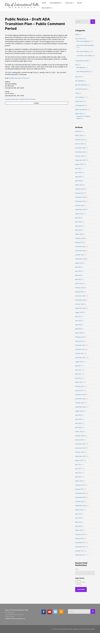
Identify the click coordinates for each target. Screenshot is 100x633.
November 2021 (80, 349)
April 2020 (78, 427)
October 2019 (79, 452)
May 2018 (78, 522)
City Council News (80, 582)
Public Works (79, 101)
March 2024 (79, 234)
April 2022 (78, 329)
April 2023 (78, 279)
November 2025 (80, 152)
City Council (79, 38)
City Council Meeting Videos (85, 45)
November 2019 (80, 448)
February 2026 (79, 140)
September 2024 (80, 209)
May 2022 (78, 325)
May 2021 (78, 374)
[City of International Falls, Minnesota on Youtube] (49, 612)
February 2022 (79, 337)
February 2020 (79, 436)
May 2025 (78, 177)
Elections (78, 77)
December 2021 (80, 345)
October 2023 (79, 255)
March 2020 (79, 431)
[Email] (55, 612)
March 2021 (79, 382)
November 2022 (80, 300)
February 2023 (79, 288)
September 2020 (80, 407)
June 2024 (78, 222)
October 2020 (79, 403)
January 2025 (79, 193)
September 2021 (80, 357)
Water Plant (79, 114)
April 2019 (78, 477)
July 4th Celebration (81, 85)
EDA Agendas (80, 67)
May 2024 (78, 226)
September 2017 (80, 555)
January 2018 (79, 538)
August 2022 (79, 312)
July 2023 (78, 267)
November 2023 (80, 251)
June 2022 (78, 320)
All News (78, 580)
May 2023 (78, 275)
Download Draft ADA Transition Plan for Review (20, 99)
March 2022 (79, 333)
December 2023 (80, 246)
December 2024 (80, 197)
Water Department (81, 109)
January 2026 (79, 144)
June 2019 (78, 468)
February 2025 (79, 189)
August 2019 (79, 460)
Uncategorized (79, 105)
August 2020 (79, 411)
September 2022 (80, 308)
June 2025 (78, 172)
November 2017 (80, 547)
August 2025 (79, 164)
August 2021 (79, 362)
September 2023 (80, 259)
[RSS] (61, 612)
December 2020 (80, 394)
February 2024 (79, 238)
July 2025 (78, 168)
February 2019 (79, 485)
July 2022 (78, 316)
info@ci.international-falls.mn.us (15, 618)
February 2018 (79, 534)
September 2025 (80, 160)
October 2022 (79, 304)
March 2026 (79, 135)
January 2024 (79, 242)
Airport (77, 34)
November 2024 (80, 201)
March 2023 (79, 283)
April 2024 (78, 230)
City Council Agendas (83, 41)
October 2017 (79, 551)
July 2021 (78, 366)
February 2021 (79, 386)
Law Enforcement (80, 89)
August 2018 (79, 510)
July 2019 (78, 464)
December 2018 (80, 493)
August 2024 (79, 214)
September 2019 (80, 456)
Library (77, 93)
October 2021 (79, 353)
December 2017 (80, 543)
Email (77, 569)
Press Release (79, 97)
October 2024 (79, 205)
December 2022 (80, 296)
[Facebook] (44, 612)
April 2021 (78, 378)
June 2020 (78, 419)
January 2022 (79, 341)
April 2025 (78, 181)
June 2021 (78, 370)
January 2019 (79, 489)
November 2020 (80, 399)
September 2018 (80, 505)
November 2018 (80, 497)
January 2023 (79, 292)
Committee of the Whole (84, 55)
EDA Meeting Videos (82, 71)
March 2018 (79, 530)
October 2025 (79, 156)
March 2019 (79, 481)
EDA (76, 65)
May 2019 (78, 473)
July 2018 (78, 514)
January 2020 (79, 440)
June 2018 (78, 518)
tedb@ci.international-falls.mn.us (19, 78)
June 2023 (78, 271)
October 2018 (79, 501)
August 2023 (79, 263)
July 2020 (78, 415)
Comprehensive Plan (81, 61)
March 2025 (79, 185)
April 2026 (78, 131)
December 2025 (80, 148)
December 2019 (80, 444)
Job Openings (79, 81)
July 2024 (78, 218)
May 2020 (78, 423)
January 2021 (79, 390)
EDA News (78, 584)
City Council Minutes (82, 51)
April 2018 (78, 526)
